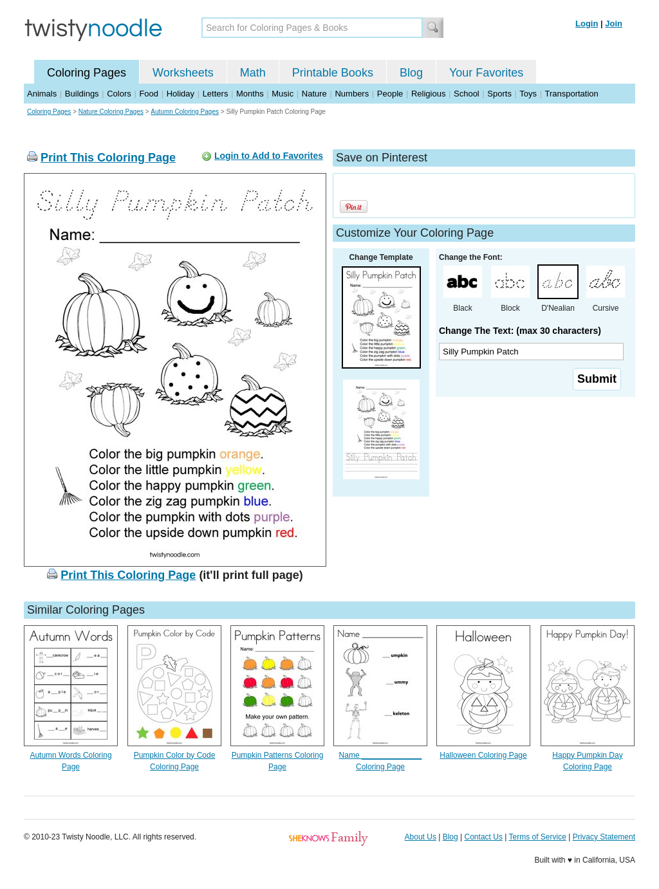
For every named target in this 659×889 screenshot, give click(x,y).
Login (586, 23)
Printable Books (332, 72)
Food (148, 93)
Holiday (180, 93)
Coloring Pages (86, 72)
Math (253, 72)
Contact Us (484, 836)
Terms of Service (537, 836)
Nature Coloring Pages (111, 111)
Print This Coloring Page (108, 157)
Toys (528, 93)
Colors (119, 93)
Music (282, 93)
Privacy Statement (604, 836)
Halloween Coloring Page (483, 755)
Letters (215, 93)
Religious (428, 93)
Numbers (352, 93)
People (390, 93)
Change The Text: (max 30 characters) (520, 330)
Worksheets (183, 72)
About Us (420, 836)
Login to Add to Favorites (268, 156)
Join (613, 23)
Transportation (571, 93)
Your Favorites (486, 72)
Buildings (82, 93)
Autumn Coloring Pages (185, 111)
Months (250, 93)
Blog (411, 72)
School (466, 93)
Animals (42, 93)
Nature (314, 93)
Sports (499, 93)
